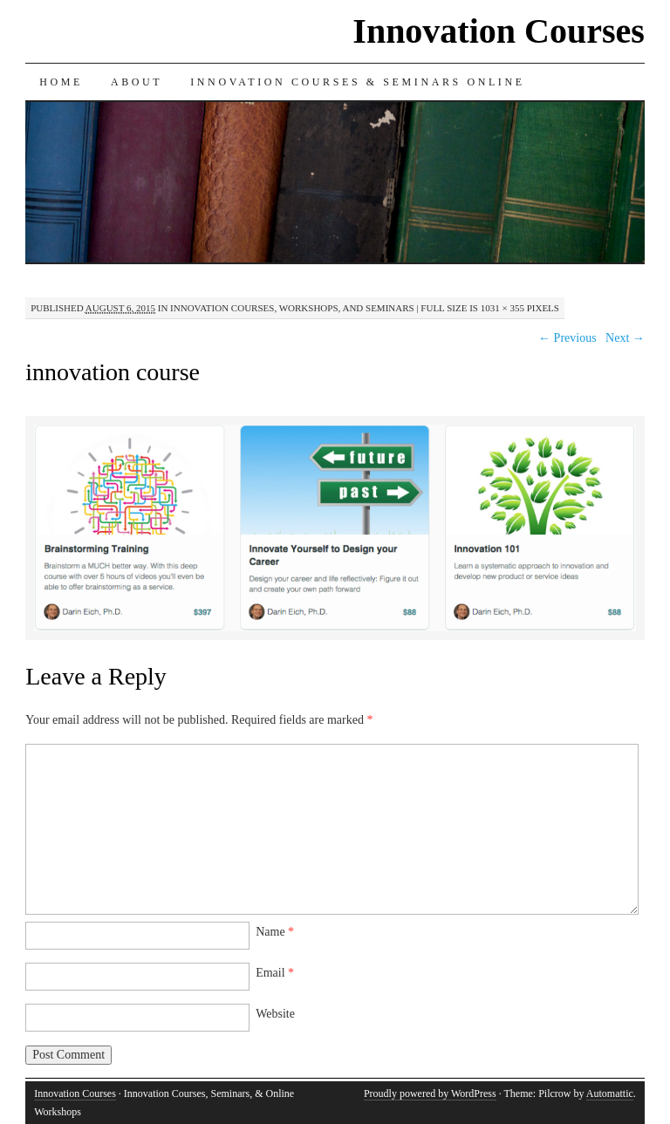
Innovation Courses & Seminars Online (357, 82)
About (136, 82)
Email (275, 972)
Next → (625, 337)
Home (61, 82)
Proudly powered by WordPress (430, 1093)
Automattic (609, 1093)
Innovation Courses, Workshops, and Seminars (292, 308)
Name (275, 931)
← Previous (567, 337)
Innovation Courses (498, 31)
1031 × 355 (502, 308)
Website (275, 1013)
